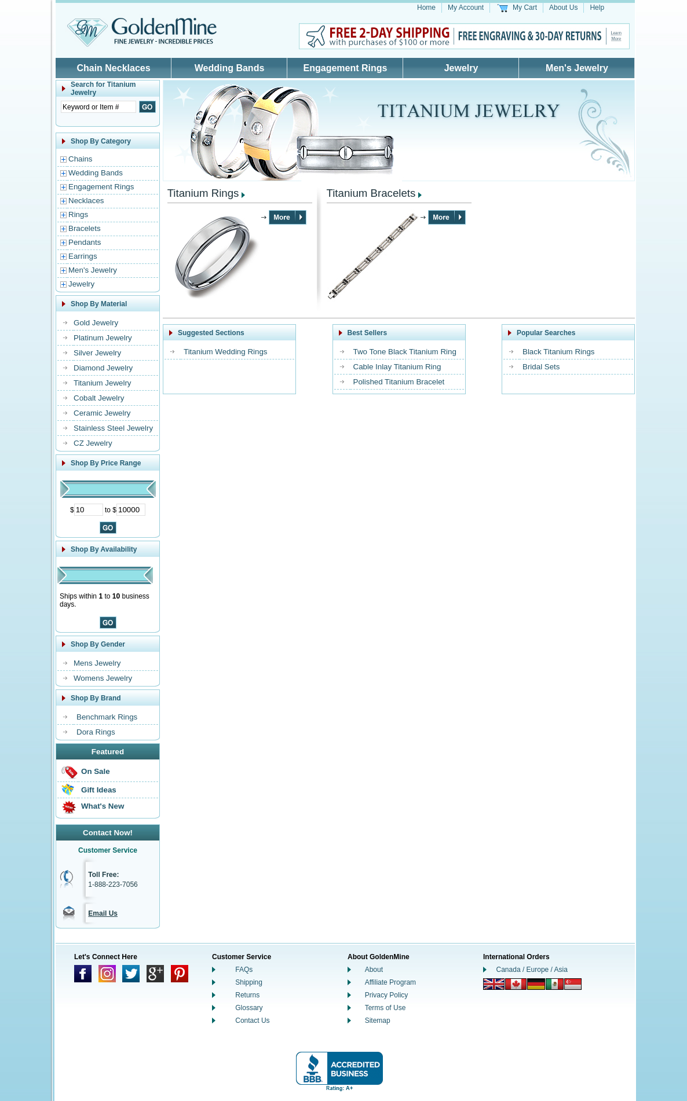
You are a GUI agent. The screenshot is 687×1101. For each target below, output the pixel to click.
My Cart (525, 7)
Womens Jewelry (103, 678)
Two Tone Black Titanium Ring (404, 351)
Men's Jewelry (577, 68)
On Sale (95, 771)
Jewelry (461, 68)
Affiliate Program (390, 982)
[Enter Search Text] (98, 107)
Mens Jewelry (97, 663)
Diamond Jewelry (103, 368)
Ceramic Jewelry (102, 413)
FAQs (244, 970)
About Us (563, 7)
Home (426, 7)
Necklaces (86, 200)
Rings (78, 214)
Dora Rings (95, 732)
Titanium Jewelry (102, 383)
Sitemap (377, 1020)
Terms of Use (385, 1008)
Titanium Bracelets (371, 193)
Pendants (84, 242)
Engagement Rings (346, 68)
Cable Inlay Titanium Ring (397, 366)
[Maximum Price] (130, 510)
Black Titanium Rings (558, 351)
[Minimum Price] (88, 510)
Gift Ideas (98, 790)
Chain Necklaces (113, 68)
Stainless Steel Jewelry (113, 428)
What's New (102, 806)
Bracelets (84, 228)
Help (597, 7)
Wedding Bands (230, 68)
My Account (466, 7)
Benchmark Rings (106, 717)
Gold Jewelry (96, 322)
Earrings (82, 256)
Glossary (248, 1008)
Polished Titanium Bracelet (399, 381)
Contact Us (252, 1020)
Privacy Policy (386, 995)
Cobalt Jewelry (99, 398)
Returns (247, 995)
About (374, 970)
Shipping (248, 982)
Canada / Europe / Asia (532, 970)
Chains (80, 159)
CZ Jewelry (93, 443)
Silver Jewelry (97, 352)
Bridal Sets (541, 366)
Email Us (103, 913)
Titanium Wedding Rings (225, 351)
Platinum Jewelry (103, 337)
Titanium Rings (203, 193)
